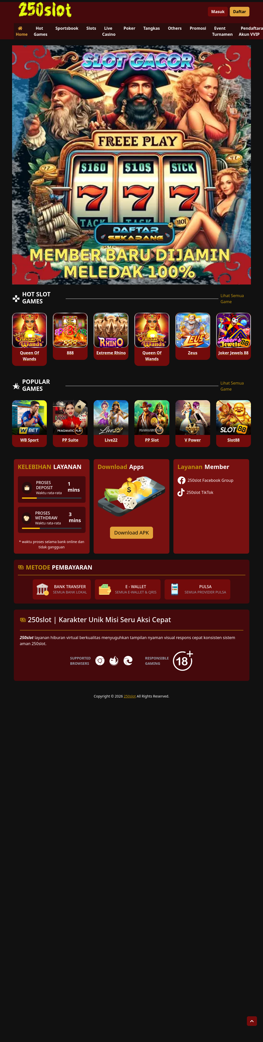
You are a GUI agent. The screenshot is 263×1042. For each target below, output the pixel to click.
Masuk (217, 11)
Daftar (239, 11)
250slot (130, 696)
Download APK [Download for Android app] (131, 532)
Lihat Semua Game (232, 298)
